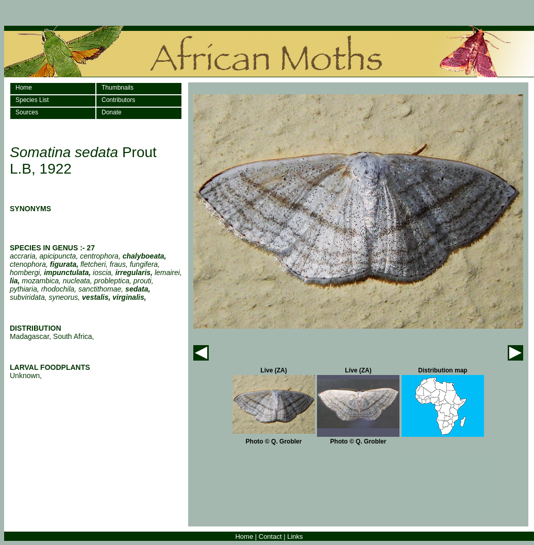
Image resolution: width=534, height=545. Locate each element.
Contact (270, 536)
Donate (112, 112)
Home (23, 87)
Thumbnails (118, 87)
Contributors (118, 100)
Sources (26, 112)
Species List (32, 100)
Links (295, 536)
